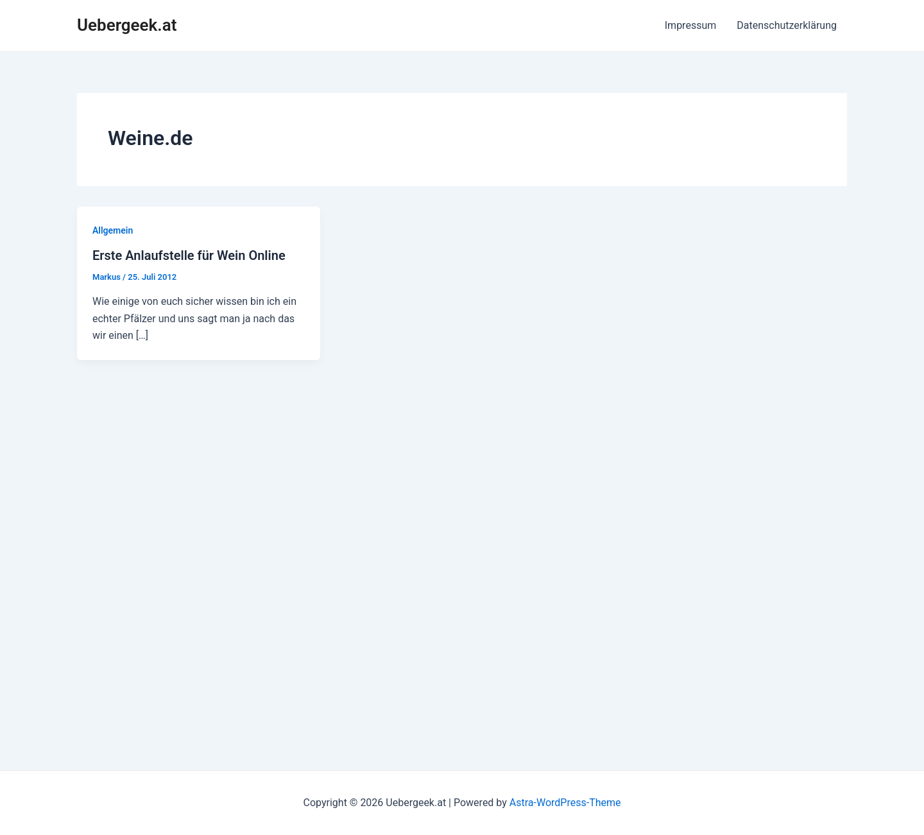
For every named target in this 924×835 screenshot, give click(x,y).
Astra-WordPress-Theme (565, 802)
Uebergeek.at (126, 25)
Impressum (691, 25)
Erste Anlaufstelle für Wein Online (189, 255)
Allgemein (112, 230)
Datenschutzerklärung (787, 25)
